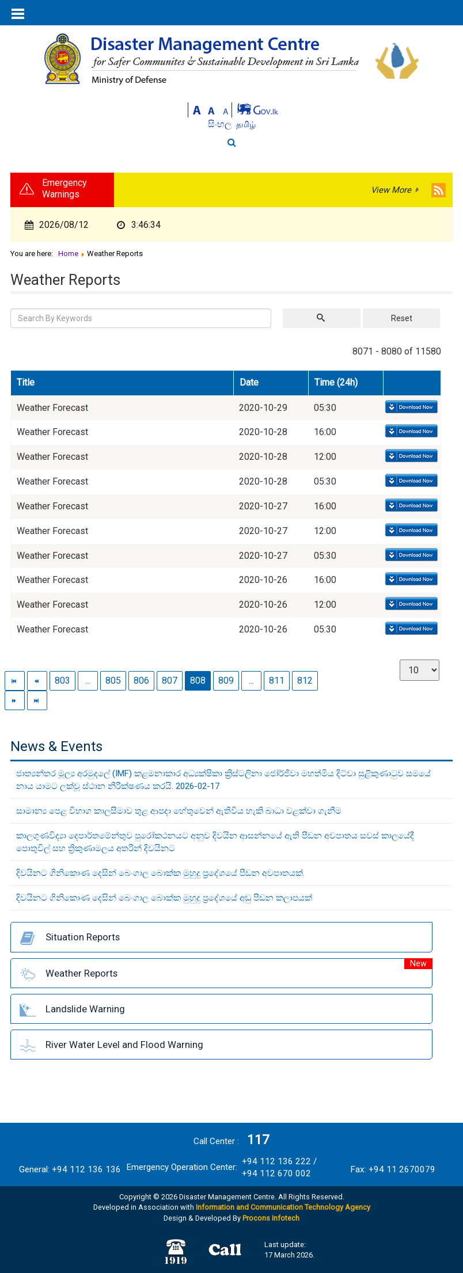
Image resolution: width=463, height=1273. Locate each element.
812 (305, 680)
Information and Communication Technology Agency (283, 1207)
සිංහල (221, 124)
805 (113, 680)
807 (169, 680)
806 (141, 680)
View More (391, 190)
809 (226, 680)
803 (62, 680)
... (87, 680)
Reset (401, 318)
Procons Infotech (270, 1218)
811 (276, 680)
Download (410, 407)
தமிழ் (246, 124)
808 (198, 680)
